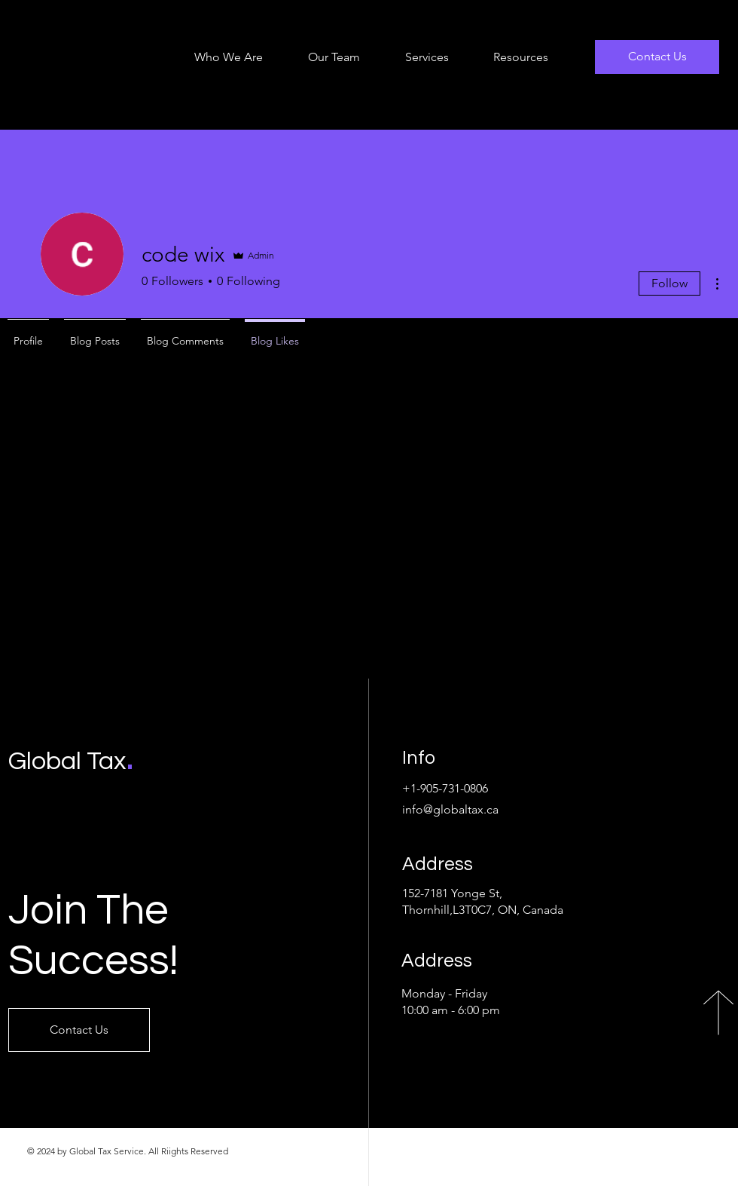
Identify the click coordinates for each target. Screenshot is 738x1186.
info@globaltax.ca (450, 809)
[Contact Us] (657, 57)
